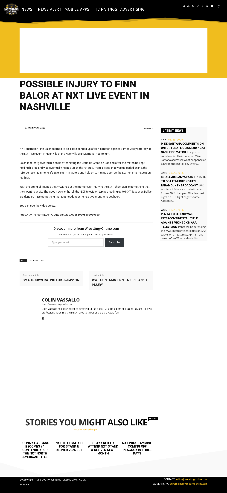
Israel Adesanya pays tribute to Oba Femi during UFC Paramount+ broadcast (183, 181)
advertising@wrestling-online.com (188, 483)
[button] (219, 6)
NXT (42, 261)
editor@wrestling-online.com (191, 479)
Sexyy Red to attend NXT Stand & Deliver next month (103, 448)
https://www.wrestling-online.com (57, 304)
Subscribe (114, 242)
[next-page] (89, 465)
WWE (164, 173)
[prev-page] (82, 465)
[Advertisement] (113, 50)
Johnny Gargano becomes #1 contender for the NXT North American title (34, 450)
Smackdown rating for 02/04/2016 (51, 280)
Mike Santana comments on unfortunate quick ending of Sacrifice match (183, 148)
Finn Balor (33, 261)
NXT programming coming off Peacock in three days (137, 448)
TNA (163, 139)
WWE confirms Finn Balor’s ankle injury (120, 282)
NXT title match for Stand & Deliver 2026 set (69, 446)
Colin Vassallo (36, 128)
